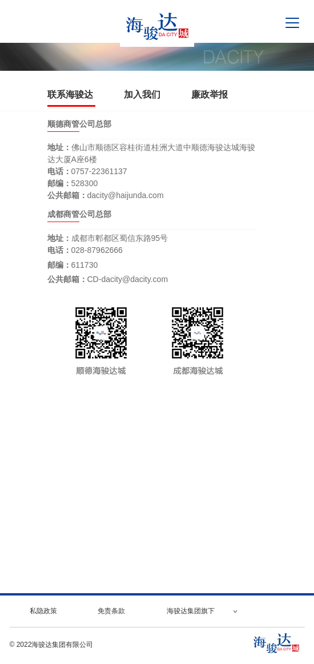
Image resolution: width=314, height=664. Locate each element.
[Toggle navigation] (292, 22)
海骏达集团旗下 (191, 611)
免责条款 (111, 611)
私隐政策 (43, 611)
